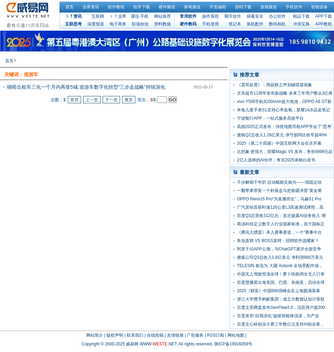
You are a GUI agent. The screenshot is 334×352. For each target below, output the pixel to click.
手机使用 (210, 24)
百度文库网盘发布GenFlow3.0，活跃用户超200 (281, 307)
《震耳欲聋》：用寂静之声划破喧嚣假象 (274, 84)
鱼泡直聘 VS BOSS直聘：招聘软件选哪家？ (278, 240)
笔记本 (235, 24)
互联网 (98, 16)
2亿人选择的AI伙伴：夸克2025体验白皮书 (276, 160)
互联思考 (73, 24)
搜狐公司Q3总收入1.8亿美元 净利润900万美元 (280, 257)
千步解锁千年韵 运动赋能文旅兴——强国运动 (279, 182)
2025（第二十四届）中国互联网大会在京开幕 (279, 143)
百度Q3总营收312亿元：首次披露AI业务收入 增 (281, 215)
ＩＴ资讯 (73, 16)
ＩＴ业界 (118, 16)
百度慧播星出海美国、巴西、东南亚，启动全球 (281, 282)
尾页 (129, 99)
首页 (69, 7)
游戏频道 (268, 7)
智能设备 (319, 7)
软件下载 (141, 7)
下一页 (111, 99)
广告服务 (195, 335)
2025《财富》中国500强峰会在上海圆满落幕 (278, 290)
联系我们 (135, 335)
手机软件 (294, 7)
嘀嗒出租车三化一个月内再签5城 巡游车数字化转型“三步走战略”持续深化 (86, 87)
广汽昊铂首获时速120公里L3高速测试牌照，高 (280, 207)
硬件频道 (167, 7)
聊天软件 (232, 16)
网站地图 (236, 335)
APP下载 (323, 16)
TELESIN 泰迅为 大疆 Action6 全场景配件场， (280, 265)
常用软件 (188, 16)
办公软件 (277, 16)
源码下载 (243, 7)
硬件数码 (188, 24)
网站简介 (94, 335)
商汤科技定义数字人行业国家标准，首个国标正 (281, 224)
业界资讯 (90, 7)
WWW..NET (158, 344)
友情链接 (175, 335)
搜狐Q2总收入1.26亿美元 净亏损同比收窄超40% (282, 135)
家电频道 (192, 7)
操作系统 (210, 16)
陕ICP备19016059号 (233, 344)
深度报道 (95, 24)
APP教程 (323, 24)
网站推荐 (162, 16)
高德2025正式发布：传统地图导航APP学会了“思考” (285, 126)
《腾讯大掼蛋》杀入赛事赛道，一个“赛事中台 (279, 232)
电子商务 (118, 24)
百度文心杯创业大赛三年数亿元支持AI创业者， (280, 324)
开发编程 (217, 7)
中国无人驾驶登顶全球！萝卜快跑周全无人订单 (281, 274)
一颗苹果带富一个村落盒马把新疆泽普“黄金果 (279, 190)
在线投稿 (155, 335)
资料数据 (162, 24)
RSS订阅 (215, 335)
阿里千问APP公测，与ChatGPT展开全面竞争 (279, 249)
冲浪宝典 (301, 24)
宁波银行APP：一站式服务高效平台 (270, 118)
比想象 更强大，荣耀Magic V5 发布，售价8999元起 (285, 151)
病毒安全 (255, 16)
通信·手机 (140, 16)
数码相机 (277, 24)
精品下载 (301, 16)
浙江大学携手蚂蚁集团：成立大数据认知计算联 (281, 299)
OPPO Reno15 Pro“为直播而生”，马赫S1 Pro (279, 199)
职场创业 (140, 24)
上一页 (92, 99)
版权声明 (114, 335)
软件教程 (116, 7)
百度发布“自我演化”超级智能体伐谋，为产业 (278, 315)
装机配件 (255, 24)
